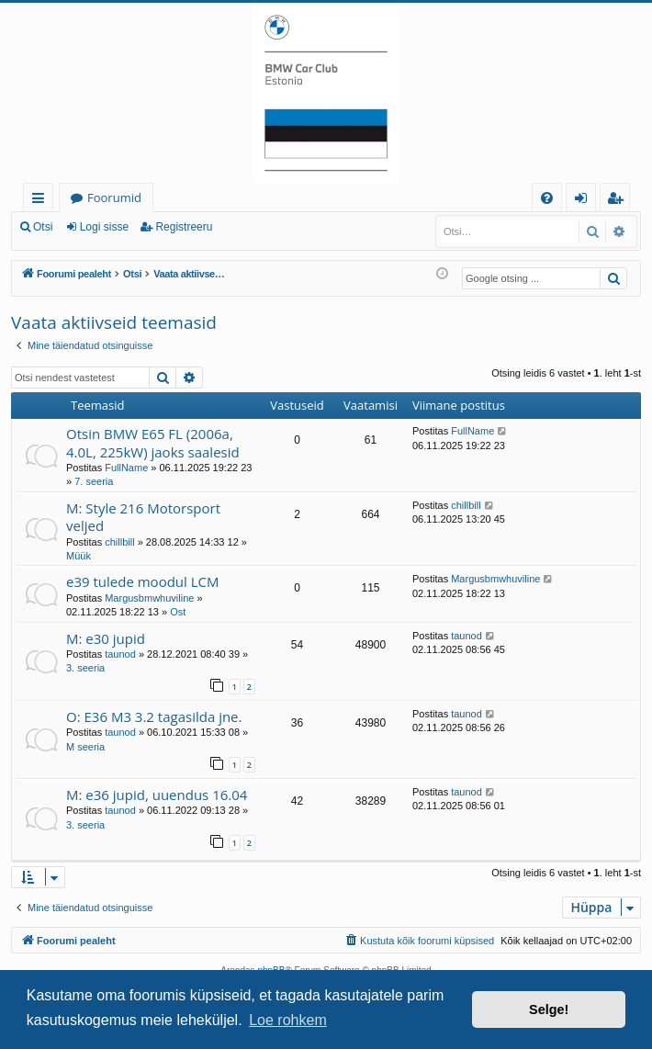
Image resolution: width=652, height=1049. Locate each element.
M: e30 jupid (105, 638)
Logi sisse (104, 226)
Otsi (42, 226)
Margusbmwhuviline (149, 597)
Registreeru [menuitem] (619, 200)
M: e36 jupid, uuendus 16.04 (156, 794)
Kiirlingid (41, 200)
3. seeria (85, 667)
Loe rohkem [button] (288, 1020)
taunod (120, 654)
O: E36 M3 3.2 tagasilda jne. (154, 716)
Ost (177, 611)
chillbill (119, 541)
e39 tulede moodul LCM (142, 581)
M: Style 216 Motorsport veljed (143, 517)
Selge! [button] (548, 1009)
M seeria (85, 746)
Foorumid (114, 197)
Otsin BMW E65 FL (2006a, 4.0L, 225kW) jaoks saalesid (153, 442)
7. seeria (93, 481)
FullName (126, 467)
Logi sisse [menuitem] (584, 200)
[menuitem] (547, 198)
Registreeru (183, 226)
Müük (78, 555)
